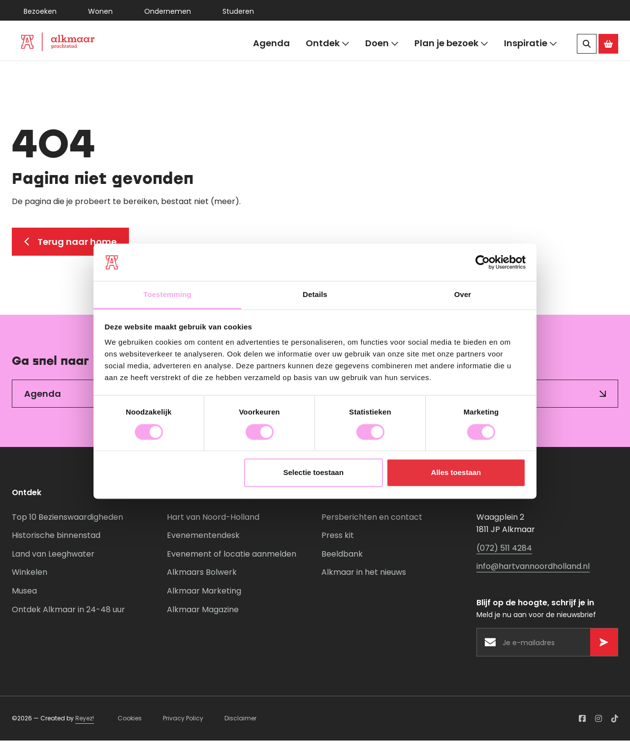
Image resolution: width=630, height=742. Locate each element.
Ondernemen (167, 11)
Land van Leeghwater (53, 556)
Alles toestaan (456, 473)
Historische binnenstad (56, 537)
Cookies (130, 720)
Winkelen (29, 574)
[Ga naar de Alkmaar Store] (608, 44)
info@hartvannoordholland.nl (533, 568)
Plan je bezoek (451, 43)
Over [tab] (463, 295)
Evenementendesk (203, 537)
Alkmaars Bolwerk (202, 574)
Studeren (238, 11)
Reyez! (84, 720)
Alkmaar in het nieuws (363, 574)
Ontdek (327, 43)
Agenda (271, 43)
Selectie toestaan (314, 473)
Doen (382, 43)
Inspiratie (530, 43)
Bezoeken (40, 11)
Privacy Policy (183, 720)
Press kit (337, 537)
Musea (24, 592)
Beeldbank (342, 556)
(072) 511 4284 (504, 550)
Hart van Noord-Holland (213, 518)
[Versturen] (604, 644)
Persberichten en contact (371, 518)
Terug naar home (70, 243)
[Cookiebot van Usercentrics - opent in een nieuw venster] (483, 262)
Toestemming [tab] (167, 295)
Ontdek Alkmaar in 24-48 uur (68, 611)
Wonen (100, 11)
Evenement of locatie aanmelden (231, 556)
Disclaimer (240, 720)
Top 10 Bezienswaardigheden (67, 518)
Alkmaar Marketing (204, 592)
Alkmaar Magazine (203, 611)
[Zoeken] (587, 44)
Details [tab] (315, 295)
